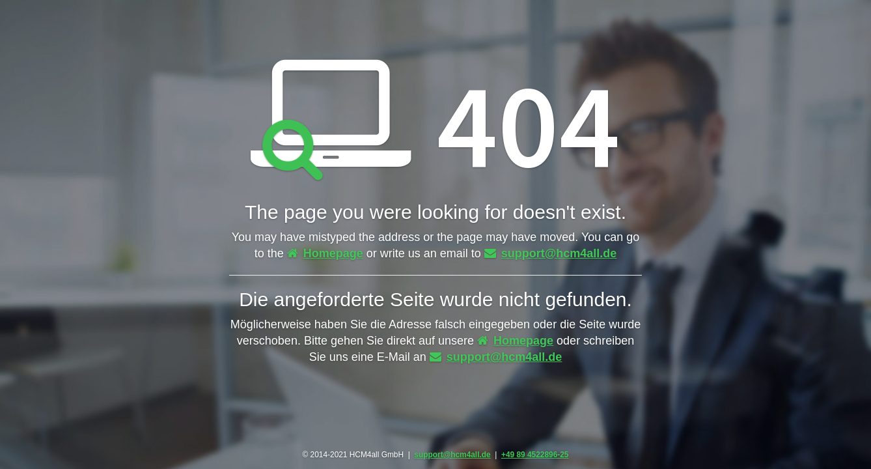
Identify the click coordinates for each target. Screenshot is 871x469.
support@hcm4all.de (550, 253)
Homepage (325, 253)
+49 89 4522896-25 (534, 454)
